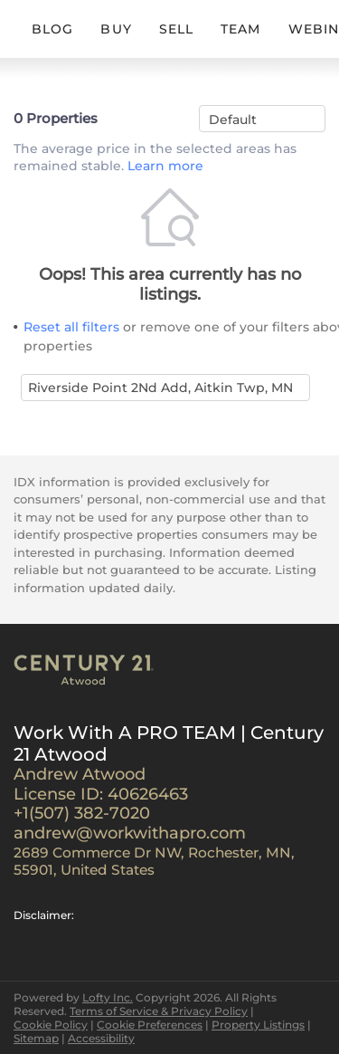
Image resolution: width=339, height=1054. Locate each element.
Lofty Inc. (107, 997)
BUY (115, 29)
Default (233, 119)
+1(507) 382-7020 (82, 813)
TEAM (240, 29)
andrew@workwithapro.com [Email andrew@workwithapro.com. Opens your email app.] (130, 833)
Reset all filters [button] (71, 327)
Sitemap (36, 1038)
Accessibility (101, 1038)
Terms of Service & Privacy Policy (159, 1011)
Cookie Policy (51, 1024)
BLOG (52, 29)
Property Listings (258, 1024)
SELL (176, 29)
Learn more (165, 166)
